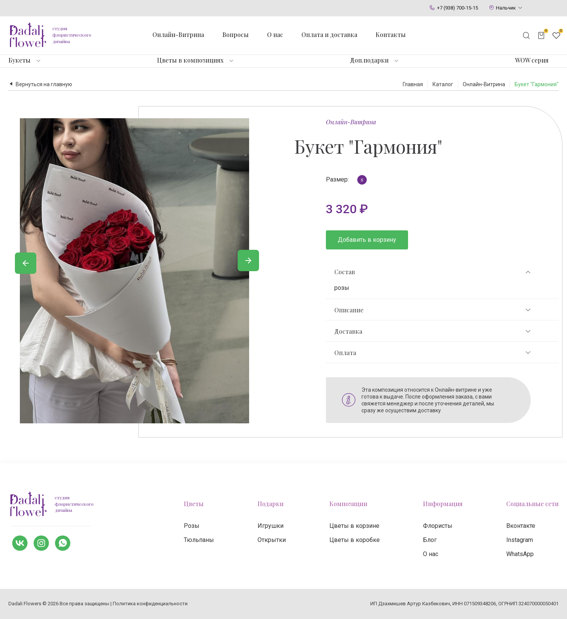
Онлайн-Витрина (351, 122)
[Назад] (25, 263)
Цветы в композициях (190, 60)
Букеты (19, 60)
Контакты (391, 35)
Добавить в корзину (367, 239)
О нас (275, 35)
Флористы (437, 525)
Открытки (272, 539)
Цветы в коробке (354, 539)
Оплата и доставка (329, 35)
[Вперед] (248, 260)
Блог (430, 539)
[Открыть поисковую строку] (526, 35)
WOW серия (532, 60)
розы (341, 287)
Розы (191, 525)
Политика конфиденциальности (150, 603)
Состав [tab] (433, 272)
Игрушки (271, 525)
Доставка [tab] (433, 331)
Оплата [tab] (433, 353)
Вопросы (235, 35)
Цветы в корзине (354, 525)
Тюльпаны (199, 539)
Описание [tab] (433, 310)
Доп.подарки (369, 60)
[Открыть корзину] (541, 35)
